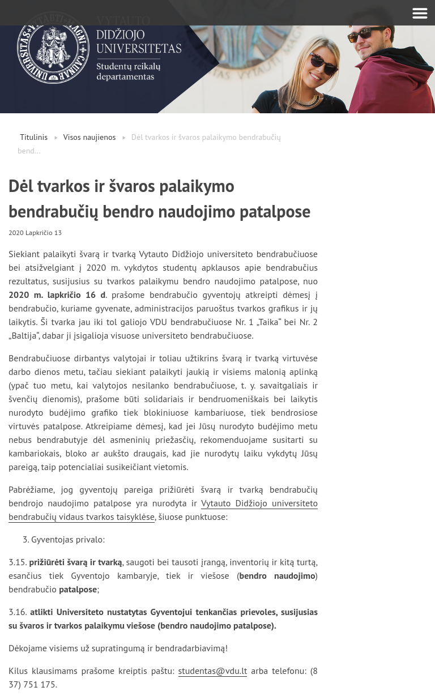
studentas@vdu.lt (213, 670)
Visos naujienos (89, 137)
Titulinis (34, 137)
